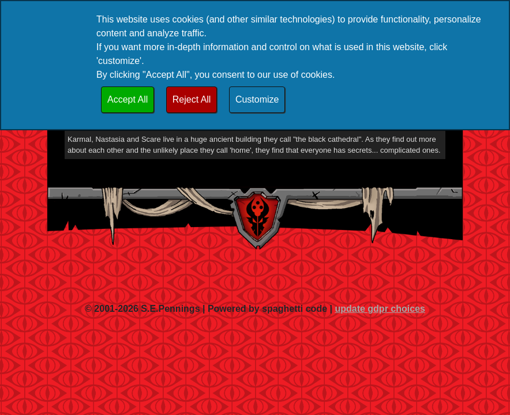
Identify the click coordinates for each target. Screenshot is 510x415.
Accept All (127, 99)
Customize (257, 99)
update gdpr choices (380, 309)
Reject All (191, 99)
